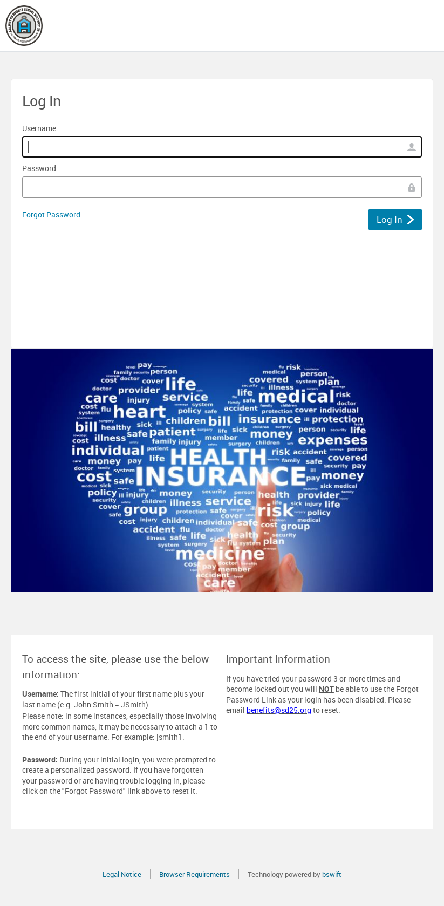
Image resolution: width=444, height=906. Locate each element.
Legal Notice (122, 874)
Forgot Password (51, 214)
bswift (331, 874)
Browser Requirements (194, 874)
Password (39, 168)
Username (39, 128)
